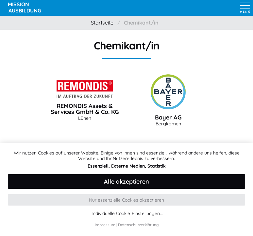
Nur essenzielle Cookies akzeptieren (126, 200)
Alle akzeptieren (126, 181)
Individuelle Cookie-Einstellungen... (127, 213)
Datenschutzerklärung (138, 224)
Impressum (105, 224)
